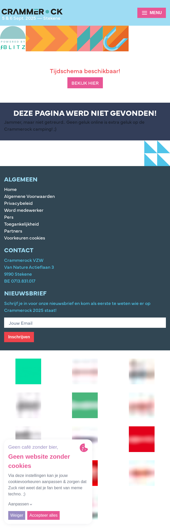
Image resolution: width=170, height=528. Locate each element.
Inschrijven (19, 337)
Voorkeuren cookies (24, 237)
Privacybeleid (18, 203)
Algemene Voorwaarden (29, 196)
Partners (13, 230)
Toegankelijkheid (21, 223)
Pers (8, 217)
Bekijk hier (85, 83)
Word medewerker (23, 210)
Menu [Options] (151, 13)
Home (10, 189)
